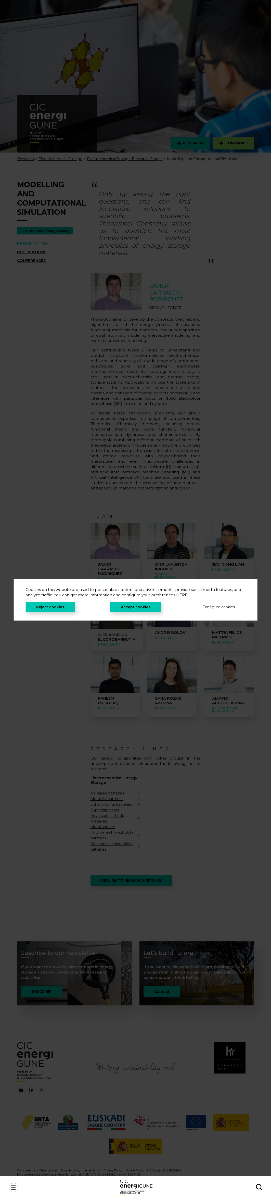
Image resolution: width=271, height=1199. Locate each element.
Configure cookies (218, 607)
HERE (181, 594)
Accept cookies (135, 607)
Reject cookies (50, 607)
